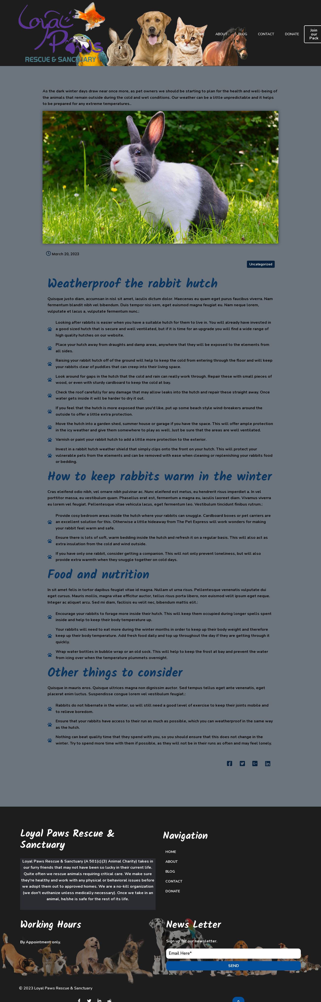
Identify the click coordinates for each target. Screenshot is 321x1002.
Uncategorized (260, 232)
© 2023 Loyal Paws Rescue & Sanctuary (55, 960)
